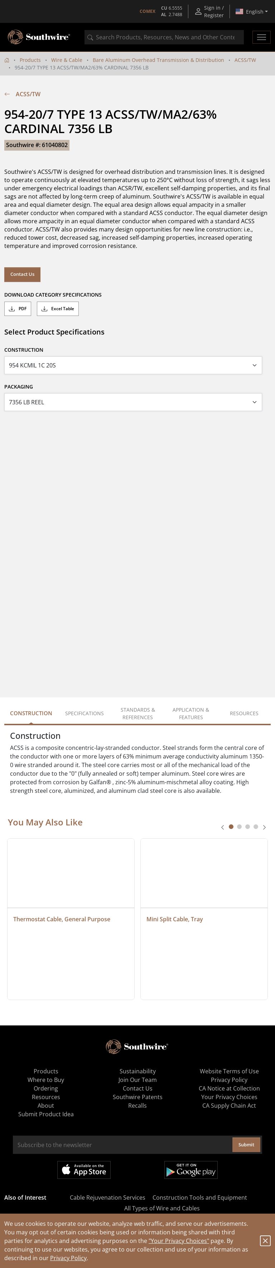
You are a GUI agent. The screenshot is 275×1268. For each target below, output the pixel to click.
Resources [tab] (244, 713)
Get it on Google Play (191, 1170)
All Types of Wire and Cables (162, 1208)
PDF (17, 309)
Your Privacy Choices (229, 1097)
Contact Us (22, 274)
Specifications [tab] (84, 713)
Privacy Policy (68, 1258)
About (46, 1106)
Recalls (137, 1106)
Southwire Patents (138, 1097)
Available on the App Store (84, 1170)
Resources (46, 1097)
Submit (246, 1144)
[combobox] (164, 37)
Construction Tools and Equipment (200, 1197)
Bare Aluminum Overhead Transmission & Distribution (158, 60)
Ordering (46, 1088)
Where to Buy (46, 1080)
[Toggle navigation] (261, 37)
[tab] (231, 826)
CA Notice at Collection (229, 1088)
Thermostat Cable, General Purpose (61, 919)
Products (30, 60)
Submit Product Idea (46, 1114)
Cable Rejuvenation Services (107, 1197)
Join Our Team (138, 1080)
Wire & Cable (66, 60)
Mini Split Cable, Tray (174, 919)
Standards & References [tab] (138, 713)
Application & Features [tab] (191, 713)
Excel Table (58, 309)
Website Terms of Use (229, 1071)
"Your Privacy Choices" (179, 1241)
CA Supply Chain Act (229, 1106)
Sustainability (138, 1071)
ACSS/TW (245, 60)
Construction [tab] (31, 713)
